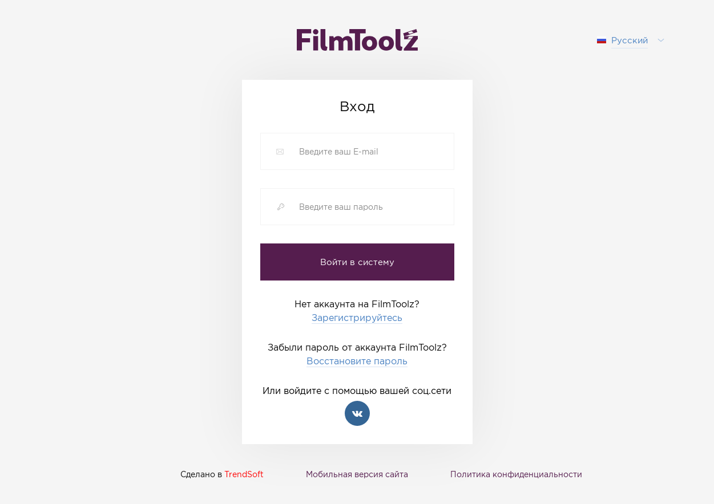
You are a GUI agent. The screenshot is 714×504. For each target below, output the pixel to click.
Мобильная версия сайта (357, 474)
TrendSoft (244, 474)
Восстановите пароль (357, 361)
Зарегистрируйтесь (357, 318)
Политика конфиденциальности (516, 474)
